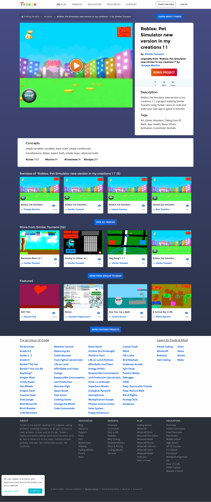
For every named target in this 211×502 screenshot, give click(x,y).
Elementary (172, 435)
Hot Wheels (26, 386)
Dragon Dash (27, 390)
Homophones (96, 395)
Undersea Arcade (132, 364)
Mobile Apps (84, 442)
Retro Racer (95, 346)
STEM (126, 382)
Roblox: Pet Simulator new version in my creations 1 (32, 204)
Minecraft (162, 351)
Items (180, 351)
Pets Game (60, 395)
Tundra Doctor (119, 316)
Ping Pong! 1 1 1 (117, 258)
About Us (83, 428)
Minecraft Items (145, 449)
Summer (112, 453)
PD (167, 460)
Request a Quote (174, 471)
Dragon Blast (27, 377)
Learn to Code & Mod (172, 340)
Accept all (35, 491)
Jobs (80, 439)
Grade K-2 (25, 351)
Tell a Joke (128, 355)
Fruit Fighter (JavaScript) (68, 360)
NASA (126, 351)
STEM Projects (173, 467)
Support (82, 432)
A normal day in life (163, 312)
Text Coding (163, 360)
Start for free (166, 4)
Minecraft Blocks (145, 442)
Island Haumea (119, 209)
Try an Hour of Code (34, 340)
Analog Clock (130, 399)
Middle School (173, 439)
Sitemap (82, 446)
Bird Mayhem (130, 360)
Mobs (180, 360)
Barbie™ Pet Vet (29, 364)
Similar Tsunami (154, 54)
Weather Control (63, 346)
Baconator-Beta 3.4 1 (31, 258)
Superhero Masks (98, 386)
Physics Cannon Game (101, 404)
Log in (183, 4)
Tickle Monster (62, 355)
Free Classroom (174, 432)
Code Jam (142, 456)
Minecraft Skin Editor (147, 435)
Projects (48, 16)
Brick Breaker (28, 408)
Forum (81, 453)
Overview (112, 425)
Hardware (128, 404)
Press (81, 435)
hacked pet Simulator (164, 204)
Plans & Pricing (115, 446)
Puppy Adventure (98, 412)
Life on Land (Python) (100, 360)
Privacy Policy (91, 489)
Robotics (162, 355)
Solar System (95, 408)
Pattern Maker (131, 373)
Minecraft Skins (145, 432)
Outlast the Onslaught (101, 351)
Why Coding (114, 439)
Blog (80, 425)
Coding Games (144, 425)
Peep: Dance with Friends (137, 386)
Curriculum (113, 428)
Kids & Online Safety (110, 489)
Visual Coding (165, 346)
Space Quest (61, 390)
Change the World (64, 404)
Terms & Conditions (73, 489)
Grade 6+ (25, 360)
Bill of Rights (130, 395)
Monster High (62, 386)
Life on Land (61, 364)
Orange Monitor (150, 65)
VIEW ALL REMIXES (105, 222)
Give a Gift (113, 432)
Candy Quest (27, 382)
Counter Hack (28, 395)
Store (81, 456)
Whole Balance (163, 316)
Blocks (181, 355)
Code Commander (64, 408)
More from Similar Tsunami (105, 275)
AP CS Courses (173, 446)
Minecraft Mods (145, 453)
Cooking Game (62, 399)
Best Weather (162, 209)
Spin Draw (129, 368)
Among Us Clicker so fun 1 (76, 258)
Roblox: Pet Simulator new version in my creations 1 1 (76, 204)
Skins (180, 346)
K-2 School (171, 449)
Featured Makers (116, 442)
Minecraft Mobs (145, 439)
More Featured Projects (105, 329)
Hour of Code (143, 460)
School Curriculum (175, 428)
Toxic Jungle (27, 399)
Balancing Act (62, 351)
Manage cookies (11, 491)
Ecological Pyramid (99, 390)
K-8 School (171, 453)
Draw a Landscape (99, 382)
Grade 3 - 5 (26, 355)
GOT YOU (25, 312)
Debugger (128, 377)
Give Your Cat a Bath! (119, 312)
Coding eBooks (85, 449)
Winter (68, 312)
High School (172, 442)
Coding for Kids (31, 16)
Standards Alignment (176, 456)
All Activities (27, 346)
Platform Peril (96, 355)
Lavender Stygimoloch (79, 316)
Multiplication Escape (101, 399)
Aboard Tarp (30, 316)
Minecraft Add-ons (146, 446)
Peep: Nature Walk (133, 390)
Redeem (112, 435)
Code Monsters (28, 412)
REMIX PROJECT (164, 72)
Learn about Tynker (169, 16)
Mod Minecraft (28, 404)
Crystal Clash (130, 346)
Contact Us (137, 489)
